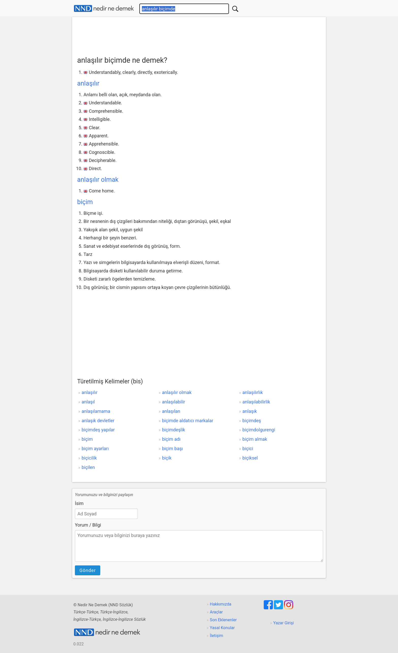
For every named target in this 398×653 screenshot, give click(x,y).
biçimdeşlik (173, 429)
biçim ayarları (95, 448)
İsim (79, 503)
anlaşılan (171, 411)
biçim (85, 202)
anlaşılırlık (252, 392)
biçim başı (172, 448)
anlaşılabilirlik (256, 401)
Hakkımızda (220, 604)
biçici (247, 448)
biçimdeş (251, 420)
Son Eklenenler (223, 619)
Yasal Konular (222, 627)
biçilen (88, 467)
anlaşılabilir (173, 401)
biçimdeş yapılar (98, 429)
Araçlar (216, 612)
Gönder (87, 570)
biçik (166, 458)
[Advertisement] (199, 34)
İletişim (216, 635)
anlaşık (249, 411)
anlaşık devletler (97, 420)
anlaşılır (88, 83)
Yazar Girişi (283, 623)
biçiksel (250, 458)
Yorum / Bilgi (88, 525)
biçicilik (89, 458)
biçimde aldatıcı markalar (187, 420)
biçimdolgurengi (258, 429)
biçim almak (254, 439)
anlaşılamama (95, 411)
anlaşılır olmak (98, 179)
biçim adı (171, 439)
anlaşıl (88, 401)
